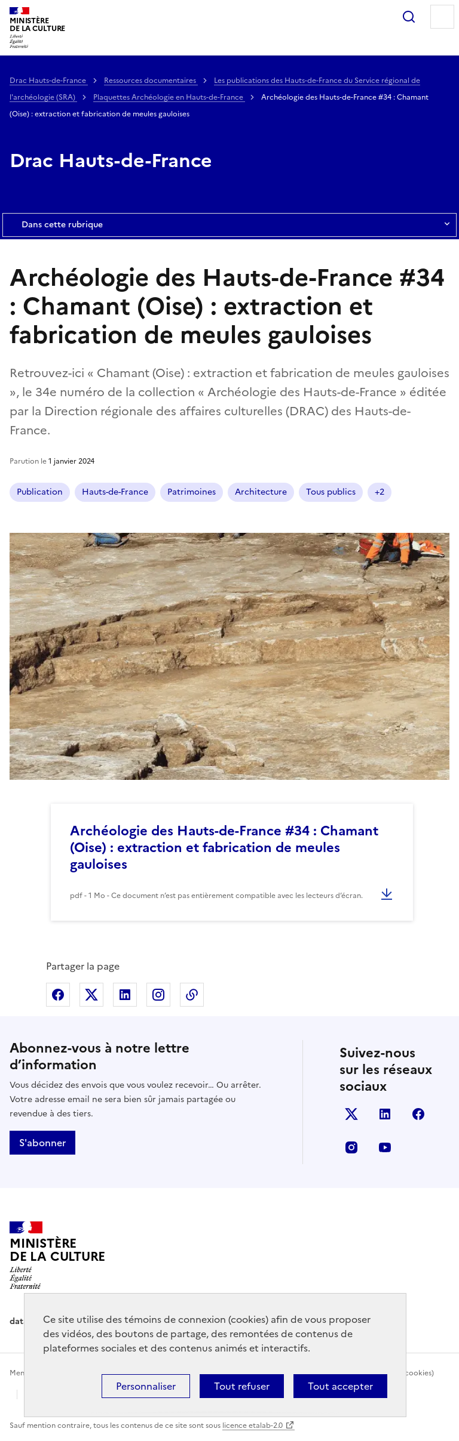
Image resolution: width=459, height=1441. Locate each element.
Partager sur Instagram (158, 995)
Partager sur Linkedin (125, 995)
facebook (418, 1114)
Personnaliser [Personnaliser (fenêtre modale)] (146, 1386)
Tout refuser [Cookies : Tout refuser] (242, 1386)
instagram (351, 1147)
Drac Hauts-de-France (49, 80)
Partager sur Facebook (58, 995)
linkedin (385, 1114)
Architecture (261, 492)
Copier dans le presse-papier (192, 995)
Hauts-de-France (115, 492)
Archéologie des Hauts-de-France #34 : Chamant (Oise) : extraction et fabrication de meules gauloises (224, 847)
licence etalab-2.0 (252, 1425)
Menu (442, 17)
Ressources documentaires (151, 80)
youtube (385, 1147)
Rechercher (409, 17)
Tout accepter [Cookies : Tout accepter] (340, 1386)
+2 (379, 492)
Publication (40, 492)
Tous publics (331, 492)
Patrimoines (191, 492)
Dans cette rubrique (229, 225)
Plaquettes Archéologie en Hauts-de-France (169, 97)
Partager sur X (91, 995)
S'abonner (42, 1142)
